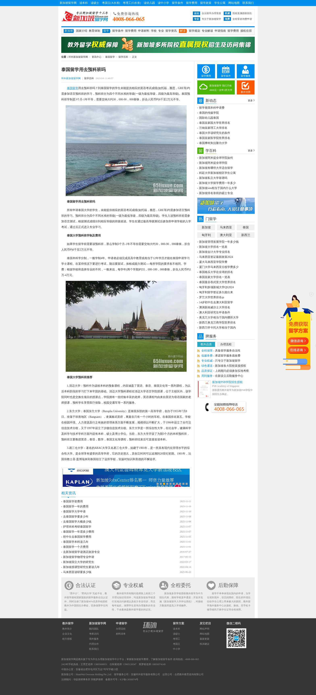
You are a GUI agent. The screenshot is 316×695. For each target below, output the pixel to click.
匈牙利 (206, 235)
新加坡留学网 (68, 2)
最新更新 (204, 638)
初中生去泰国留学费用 (77, 536)
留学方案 (178, 623)
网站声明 (204, 628)
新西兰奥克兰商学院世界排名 (217, 322)
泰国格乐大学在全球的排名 (216, 272)
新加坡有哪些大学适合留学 (216, 167)
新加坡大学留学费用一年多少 (217, 183)
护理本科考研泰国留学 (77, 526)
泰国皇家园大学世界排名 (214, 122)
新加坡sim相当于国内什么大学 (218, 188)
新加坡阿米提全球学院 (213, 162)
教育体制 (94, 30)
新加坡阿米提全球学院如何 (216, 157)
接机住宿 (246, 30)
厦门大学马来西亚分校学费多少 (219, 267)
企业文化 (67, 633)
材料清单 (121, 633)
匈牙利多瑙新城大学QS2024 (216, 287)
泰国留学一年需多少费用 (78, 531)
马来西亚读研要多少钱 (77, 572)
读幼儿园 (149, 2)
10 (187, 484)
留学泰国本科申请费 (212, 107)
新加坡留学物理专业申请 (78, 557)
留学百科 (123, 57)
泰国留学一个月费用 (75, 546)
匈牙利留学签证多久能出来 (216, 292)
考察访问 (94, 633)
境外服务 (94, 638)
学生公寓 (220, 2)
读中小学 (163, 2)
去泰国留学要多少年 (75, 516)
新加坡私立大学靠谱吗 (213, 178)
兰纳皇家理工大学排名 (213, 127)
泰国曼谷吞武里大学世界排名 (217, 282)
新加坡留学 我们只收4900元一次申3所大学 (220, 87)
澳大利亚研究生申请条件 (214, 312)
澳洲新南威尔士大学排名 (214, 307)
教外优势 (246, 92)
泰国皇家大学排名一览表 (214, 277)
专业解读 (207, 30)
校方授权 (67, 638)
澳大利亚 (226, 235)
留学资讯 (171, 30)
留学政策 (205, 2)
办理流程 (226, 344)
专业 (161, 30)
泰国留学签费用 (73, 501)
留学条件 (177, 2)
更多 (250, 100)
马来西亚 (226, 227)
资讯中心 (96, 57)
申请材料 (143, 30)
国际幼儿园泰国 (209, 117)
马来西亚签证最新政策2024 (216, 256)
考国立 (176, 644)
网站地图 (234, 2)
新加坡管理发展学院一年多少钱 (219, 241)
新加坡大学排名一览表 (213, 246)
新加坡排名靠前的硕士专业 (216, 193)
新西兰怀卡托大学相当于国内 (217, 327)
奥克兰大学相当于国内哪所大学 (219, 317)
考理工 (176, 638)
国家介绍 (81, 30)
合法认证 (86, 585)
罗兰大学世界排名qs (211, 297)
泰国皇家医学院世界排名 (214, 138)
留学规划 (194, 30)
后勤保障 (228, 585)
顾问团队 (94, 628)
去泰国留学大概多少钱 (77, 521)
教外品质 (206, 344)
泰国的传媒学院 (209, 112)
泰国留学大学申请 (74, 511)
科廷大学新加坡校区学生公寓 (217, 172)
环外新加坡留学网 (85, 16)
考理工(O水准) (132, 2)
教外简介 (67, 628)
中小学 (176, 649)
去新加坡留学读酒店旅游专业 (81, 551)
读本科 (83, 2)
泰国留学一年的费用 (75, 506)
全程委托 (181, 585)
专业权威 (133, 585)
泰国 (246, 227)
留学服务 (246, 76)
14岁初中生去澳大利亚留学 (216, 302)
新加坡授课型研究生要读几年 (81, 567)
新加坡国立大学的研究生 (78, 562)
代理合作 (94, 644)
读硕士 (95, 2)
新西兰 (245, 235)
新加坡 (206, 227)
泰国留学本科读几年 (75, 541)
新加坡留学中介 (110, 659)
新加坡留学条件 (164, 659)
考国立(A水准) (111, 2)
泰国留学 (110, 57)
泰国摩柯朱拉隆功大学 (213, 143)
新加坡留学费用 (139, 659)
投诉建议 (204, 644)
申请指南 (220, 30)
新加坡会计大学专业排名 (214, 251)
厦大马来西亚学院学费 (213, 262)
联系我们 (248, 2)
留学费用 (191, 2)
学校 (154, 30)
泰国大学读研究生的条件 (214, 132)
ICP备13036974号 (129, 679)
